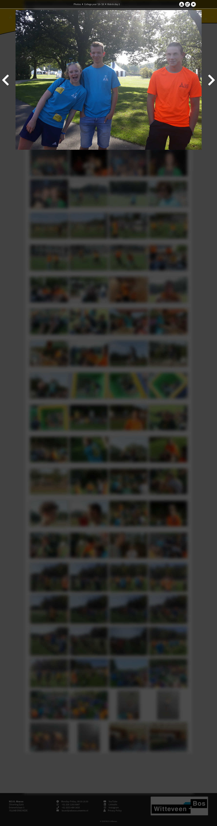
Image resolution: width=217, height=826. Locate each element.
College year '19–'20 (94, 4)
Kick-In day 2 (113, 4)
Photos (77, 4)
